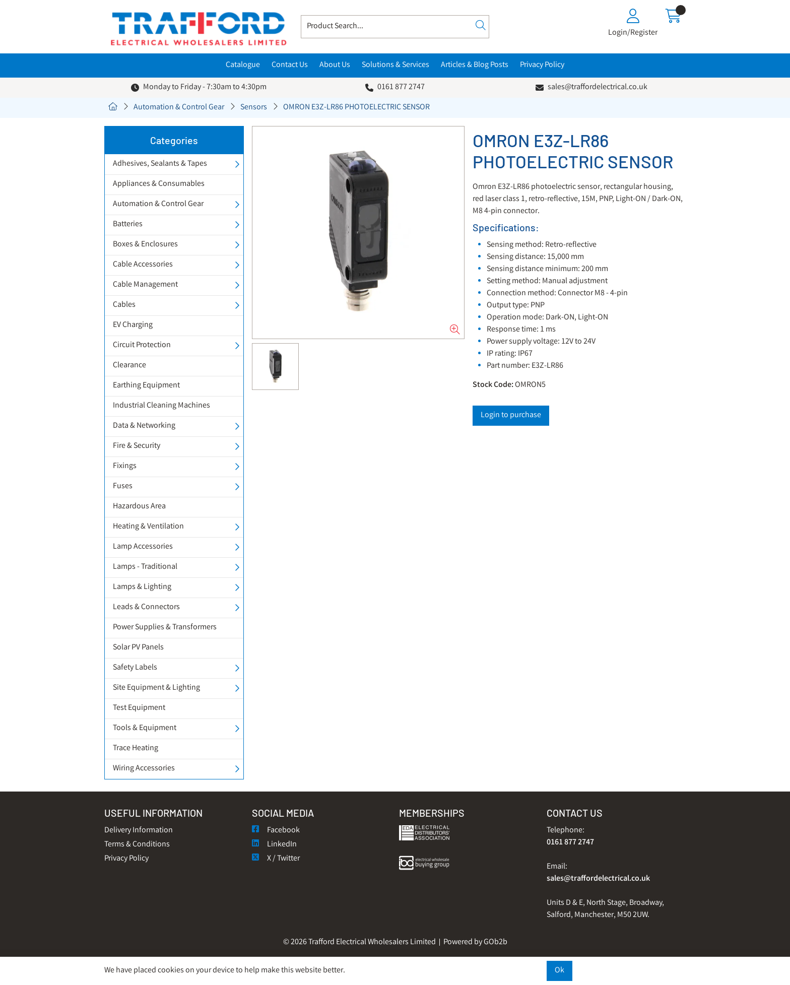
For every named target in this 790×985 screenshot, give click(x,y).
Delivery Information (138, 830)
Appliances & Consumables (159, 184)
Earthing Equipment (146, 385)
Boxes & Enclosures (145, 244)
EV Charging (133, 325)
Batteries (128, 224)
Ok (559, 970)
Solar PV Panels (138, 647)
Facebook (276, 830)
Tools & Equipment (144, 728)
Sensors (253, 107)
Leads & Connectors (146, 607)
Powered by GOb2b (475, 942)
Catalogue (243, 65)
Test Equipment (139, 708)
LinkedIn (274, 844)
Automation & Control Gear (179, 107)
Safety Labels (135, 668)
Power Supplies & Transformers (165, 627)
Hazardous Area (139, 506)
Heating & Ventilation (148, 527)
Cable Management (145, 285)
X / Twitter (276, 859)
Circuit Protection (142, 345)
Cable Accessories (143, 265)
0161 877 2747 (401, 87)
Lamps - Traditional (145, 567)
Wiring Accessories (144, 768)
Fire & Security (136, 446)
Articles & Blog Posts (474, 65)
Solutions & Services (395, 65)
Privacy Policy (542, 65)
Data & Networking (144, 426)
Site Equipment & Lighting (156, 688)
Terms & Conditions (137, 844)
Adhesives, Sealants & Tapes (160, 164)
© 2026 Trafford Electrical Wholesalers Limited (359, 942)
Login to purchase (511, 415)
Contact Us (290, 65)
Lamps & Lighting (142, 587)
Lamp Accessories (143, 547)
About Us (334, 65)
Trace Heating (135, 748)
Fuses (123, 486)
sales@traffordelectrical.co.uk (597, 87)
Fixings (125, 466)
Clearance (129, 365)
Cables (124, 305)
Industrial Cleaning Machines (161, 406)
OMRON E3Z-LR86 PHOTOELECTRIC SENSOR (356, 107)
